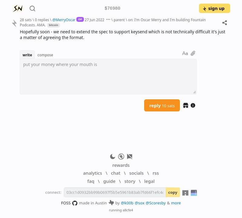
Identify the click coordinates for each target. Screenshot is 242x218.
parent (119, 19)
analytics (92, 173)
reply (162, 105)
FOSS (69, 203)
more (176, 203)
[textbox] (108, 77)
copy (172, 192)
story (129, 181)
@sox (139, 203)
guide (109, 181)
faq (90, 181)
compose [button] (45, 54)
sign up (213, 8)
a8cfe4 (128, 210)
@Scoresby (156, 203)
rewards (121, 165)
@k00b (127, 203)
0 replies (42, 19)
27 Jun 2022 (94, 19)
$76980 (112, 9)
